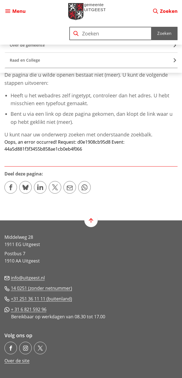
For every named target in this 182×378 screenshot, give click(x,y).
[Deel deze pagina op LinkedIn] (40, 187)
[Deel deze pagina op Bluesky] (25, 187)
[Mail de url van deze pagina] (69, 187)
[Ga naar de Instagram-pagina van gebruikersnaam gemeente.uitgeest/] (25, 348)
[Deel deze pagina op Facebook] (10, 187)
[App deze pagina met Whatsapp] (84, 187)
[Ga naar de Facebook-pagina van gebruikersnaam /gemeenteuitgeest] (10, 348)
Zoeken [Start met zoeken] (164, 33)
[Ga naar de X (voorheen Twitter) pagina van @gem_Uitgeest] (40, 348)
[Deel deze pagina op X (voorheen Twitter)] (55, 187)
